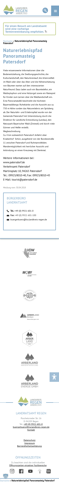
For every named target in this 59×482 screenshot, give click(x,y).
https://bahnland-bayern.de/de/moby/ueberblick (29, 274)
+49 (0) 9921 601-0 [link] (33, 424)
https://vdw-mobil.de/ (29, 252)
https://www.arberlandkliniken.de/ (29, 316)
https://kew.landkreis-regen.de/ (29, 359)
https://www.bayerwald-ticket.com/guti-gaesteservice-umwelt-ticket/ (29, 295)
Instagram (12, 471)
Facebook (21, 471)
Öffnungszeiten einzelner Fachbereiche (28, 465)
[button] (5, 476)
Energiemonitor (48, 471)
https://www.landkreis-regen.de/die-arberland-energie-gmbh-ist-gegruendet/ (29, 381)
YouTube (30, 471)
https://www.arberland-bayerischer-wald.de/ (29, 338)
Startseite (7, 41)
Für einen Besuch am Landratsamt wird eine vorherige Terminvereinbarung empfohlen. (26, 28)
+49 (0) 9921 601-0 (24, 210)
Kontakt (31, 429)
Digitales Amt (39, 471)
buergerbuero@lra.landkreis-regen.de (28, 219)
